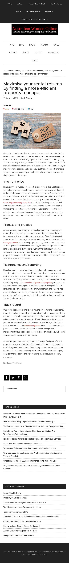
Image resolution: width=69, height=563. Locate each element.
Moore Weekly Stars (12, 493)
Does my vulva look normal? (15, 498)
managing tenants (10, 242)
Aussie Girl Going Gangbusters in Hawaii (20, 531)
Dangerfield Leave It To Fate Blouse (18, 535)
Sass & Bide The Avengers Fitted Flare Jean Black (24, 502)
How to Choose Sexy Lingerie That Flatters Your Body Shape (29, 421)
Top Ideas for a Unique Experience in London (22, 507)
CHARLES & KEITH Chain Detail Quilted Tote (22, 521)
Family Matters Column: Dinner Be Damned (21, 526)
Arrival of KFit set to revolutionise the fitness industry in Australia (31, 517)
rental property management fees (17, 202)
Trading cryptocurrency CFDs (15, 512)
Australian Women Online (34, 29)
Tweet (6, 109)
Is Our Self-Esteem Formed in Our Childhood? (22, 443)
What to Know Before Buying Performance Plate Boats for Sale (30, 461)
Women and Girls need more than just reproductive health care (29, 448)
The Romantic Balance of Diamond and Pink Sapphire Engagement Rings (34, 426)
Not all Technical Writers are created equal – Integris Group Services (32, 439)
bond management (32, 325)
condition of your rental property (38, 282)
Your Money (17, 363)
